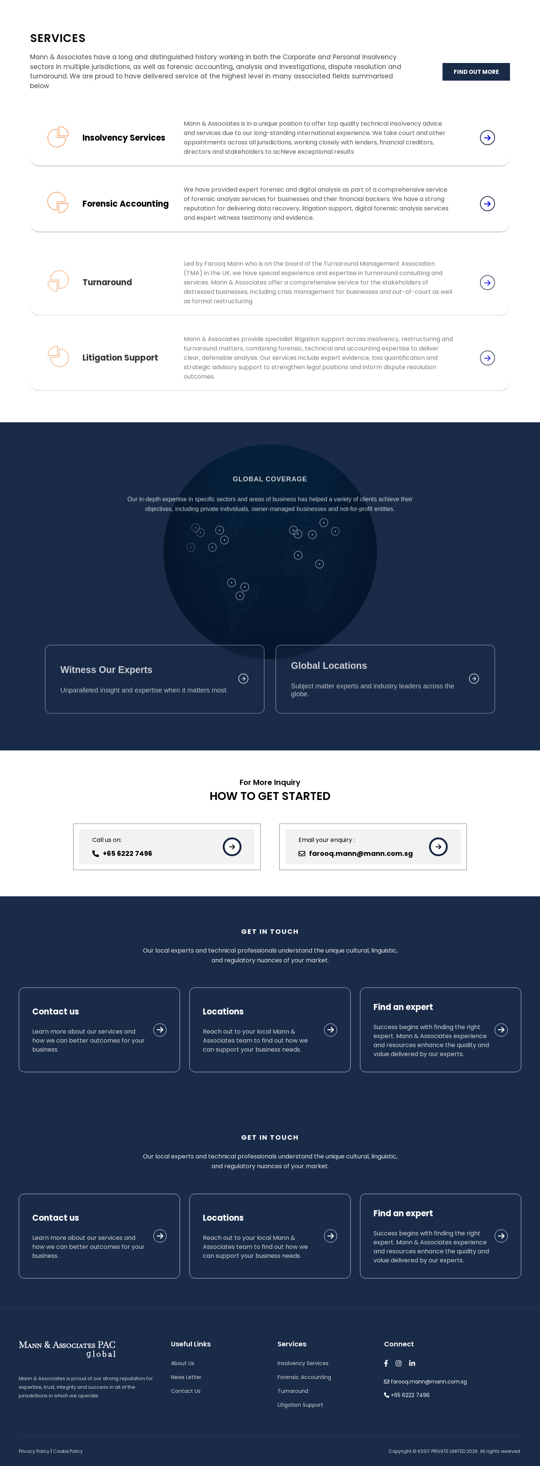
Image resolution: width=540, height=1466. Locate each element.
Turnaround (293, 1391)
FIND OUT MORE (476, 73)
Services (343, 36)
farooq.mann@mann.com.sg (52, 7)
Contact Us (461, 36)
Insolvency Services (303, 1363)
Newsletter (402, 36)
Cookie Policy (68, 1451)
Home (233, 36)
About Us (285, 36)
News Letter (186, 1377)
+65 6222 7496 (124, 7)
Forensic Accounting (304, 1377)
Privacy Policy (34, 1451)
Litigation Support (300, 1405)
